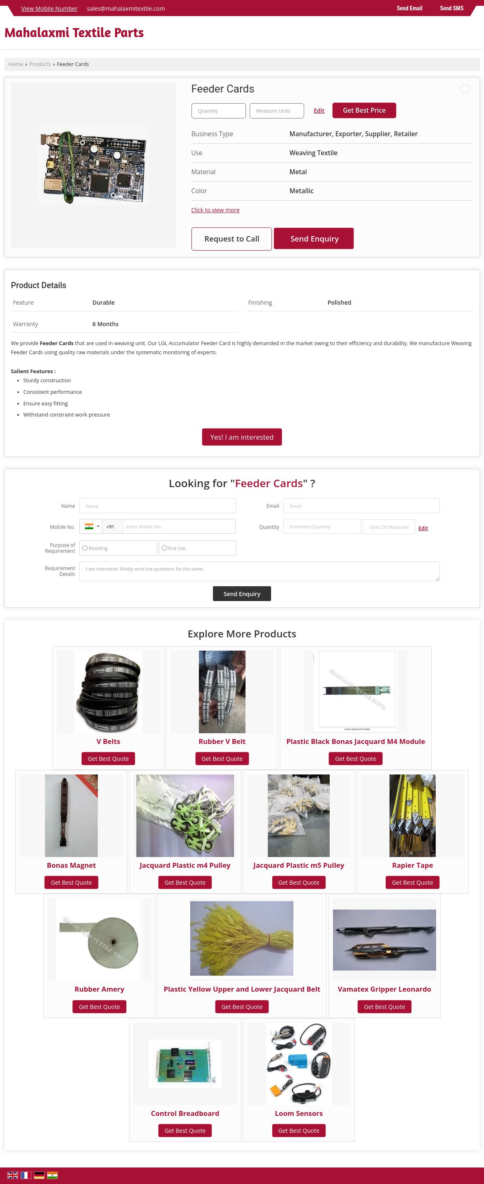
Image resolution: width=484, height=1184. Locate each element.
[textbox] (277, 110)
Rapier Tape (412, 865)
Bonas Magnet (71, 865)
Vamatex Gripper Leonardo (385, 989)
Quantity (269, 526)
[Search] (475, 35)
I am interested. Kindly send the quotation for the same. (259, 571)
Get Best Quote (108, 758)
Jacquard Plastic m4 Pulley (185, 865)
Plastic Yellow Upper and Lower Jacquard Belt (242, 989)
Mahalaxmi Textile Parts (74, 32)
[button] (49, 8)
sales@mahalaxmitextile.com (126, 8)
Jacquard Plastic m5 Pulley (298, 865)
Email (273, 505)
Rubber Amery (99, 989)
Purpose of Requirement (60, 548)
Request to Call (232, 238)
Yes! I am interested (242, 437)
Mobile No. (62, 526)
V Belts (108, 741)
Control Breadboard (185, 1113)
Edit (319, 110)
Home (16, 64)
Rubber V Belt (222, 741)
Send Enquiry (314, 238)
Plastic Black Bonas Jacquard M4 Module (355, 741)
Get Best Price (364, 110)
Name (68, 505)
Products (40, 64)
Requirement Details (60, 571)
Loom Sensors (299, 1113)
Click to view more (215, 210)
